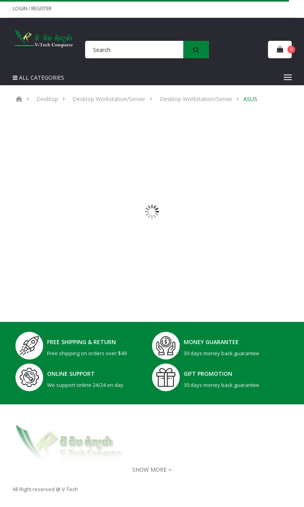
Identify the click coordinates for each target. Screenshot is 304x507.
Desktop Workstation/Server (108, 99)
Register (41, 8)
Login (20, 8)
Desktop (47, 99)
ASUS (250, 99)
